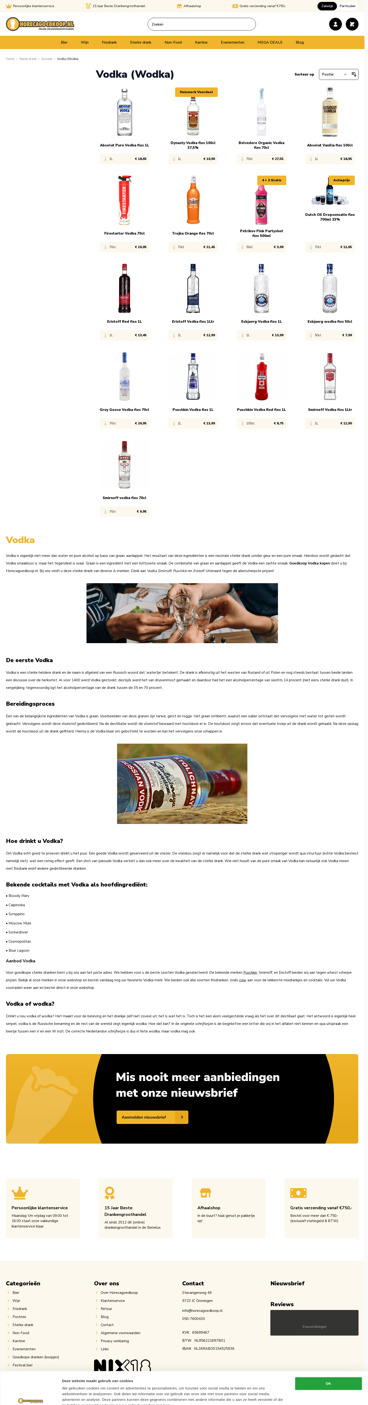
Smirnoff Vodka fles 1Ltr (330, 409)
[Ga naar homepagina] (10, 59)
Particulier (348, 6)
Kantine (201, 42)
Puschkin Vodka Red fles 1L (261, 409)
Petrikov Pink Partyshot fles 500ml (261, 233)
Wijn (85, 42)
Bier (64, 42)
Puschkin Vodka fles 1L (193, 409)
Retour (106, 1308)
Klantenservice (113, 1300)
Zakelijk (327, 6)
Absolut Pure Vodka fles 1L (124, 145)
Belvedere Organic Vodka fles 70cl (261, 145)
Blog (300, 42)
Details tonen (256, 1396)
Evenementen (232, 42)
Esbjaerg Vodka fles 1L (261, 321)
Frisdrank (109, 42)
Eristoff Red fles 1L (124, 321)
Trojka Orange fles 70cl (193, 233)
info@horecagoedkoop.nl (202, 1310)
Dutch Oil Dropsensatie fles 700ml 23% (330, 217)
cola (242, 980)
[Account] (335, 24)
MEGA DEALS (270, 42)
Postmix (19, 1316)
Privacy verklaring (115, 1341)
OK (328, 1358)
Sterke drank (140, 42)
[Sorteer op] (334, 74)
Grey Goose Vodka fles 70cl (124, 409)
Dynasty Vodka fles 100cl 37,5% (193, 145)
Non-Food (173, 42)
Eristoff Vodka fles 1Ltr (193, 321)
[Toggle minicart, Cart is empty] (352, 24)
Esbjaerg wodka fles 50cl (330, 321)
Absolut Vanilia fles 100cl (330, 145)
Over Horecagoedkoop (119, 1292)
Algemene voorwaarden (120, 1333)
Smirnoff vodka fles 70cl (124, 498)
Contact (107, 1325)
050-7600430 (193, 1318)
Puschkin (250, 972)
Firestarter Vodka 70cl (124, 233)
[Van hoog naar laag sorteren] (354, 74)
